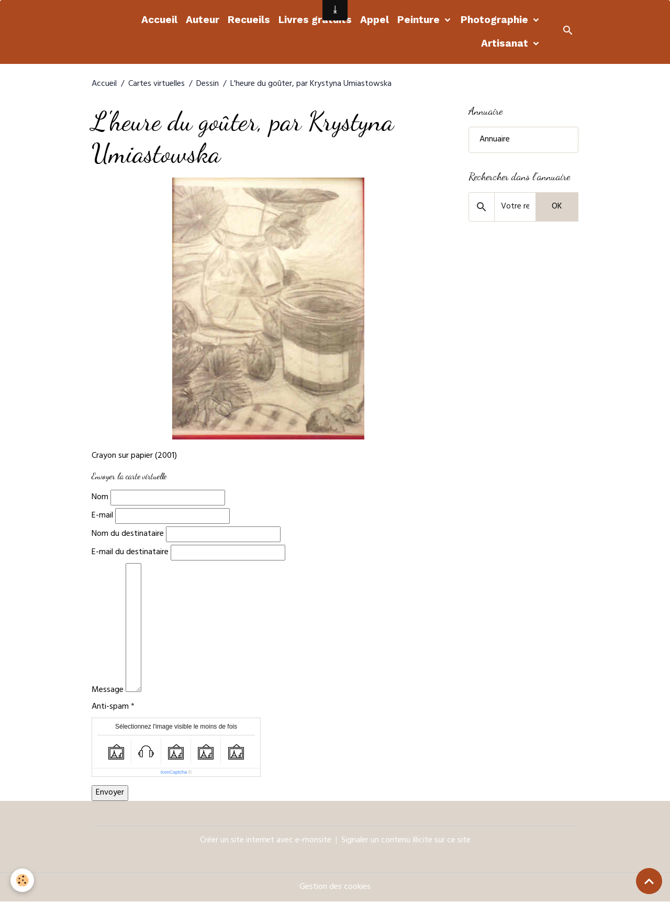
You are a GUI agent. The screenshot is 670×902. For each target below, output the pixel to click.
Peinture (419, 20)
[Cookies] (22, 880)
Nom (100, 497)
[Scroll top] (649, 881)
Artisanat (506, 43)
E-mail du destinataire (130, 552)
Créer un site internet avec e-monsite (265, 841)
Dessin (207, 84)
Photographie (496, 20)
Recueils (249, 20)
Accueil (159, 20)
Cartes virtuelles (156, 84)
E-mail (102, 516)
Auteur (202, 20)
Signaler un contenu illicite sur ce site (406, 841)
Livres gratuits (315, 20)
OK (557, 207)
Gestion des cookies (335, 887)
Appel (374, 20)
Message (108, 690)
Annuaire (494, 140)
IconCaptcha (174, 772)
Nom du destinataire (128, 534)
